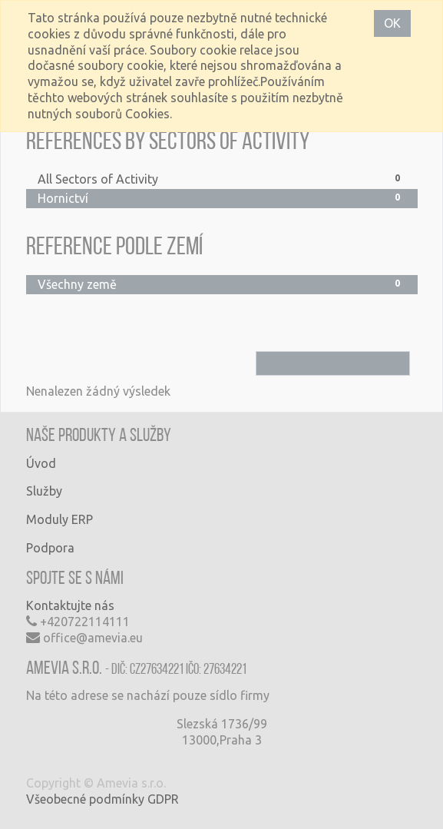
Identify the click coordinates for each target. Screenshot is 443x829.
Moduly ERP (59, 519)
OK (392, 23)
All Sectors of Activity (222, 178)
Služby (44, 491)
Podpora (50, 548)
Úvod (41, 463)
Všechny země (222, 284)
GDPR (163, 799)
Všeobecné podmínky (85, 799)
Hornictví (222, 198)
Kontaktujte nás (70, 605)
